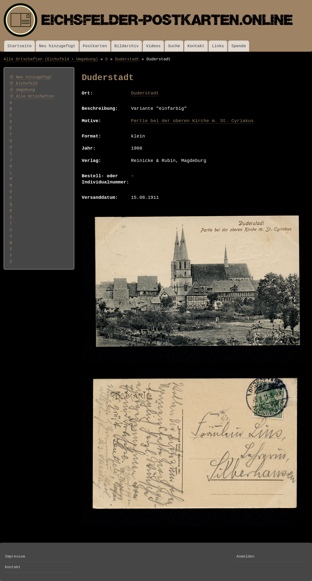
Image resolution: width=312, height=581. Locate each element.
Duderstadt (127, 59)
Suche (174, 46)
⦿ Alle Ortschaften (32, 96)
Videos (153, 46)
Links (218, 46)
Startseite (19, 46)
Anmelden (245, 556)
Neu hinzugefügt (57, 46)
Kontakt (195, 46)
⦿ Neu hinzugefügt (31, 77)
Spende (238, 46)
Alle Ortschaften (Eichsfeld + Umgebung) (51, 59)
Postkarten (95, 46)
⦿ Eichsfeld (23, 83)
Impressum (15, 556)
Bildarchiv (126, 46)
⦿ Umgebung (22, 90)
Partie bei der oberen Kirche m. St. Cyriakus (192, 121)
